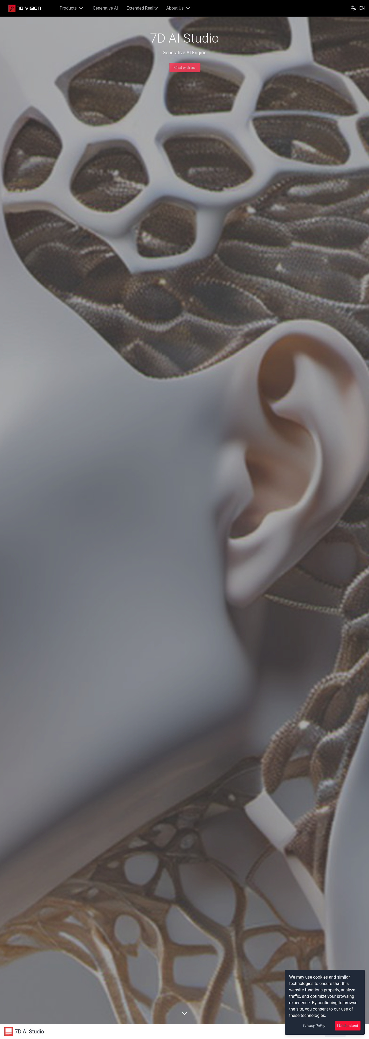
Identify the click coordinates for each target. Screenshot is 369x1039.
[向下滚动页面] (184, 1013)
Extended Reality (142, 8)
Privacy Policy (314, 1026)
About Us (178, 8)
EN (358, 8)
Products (72, 8)
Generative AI (105, 8)
